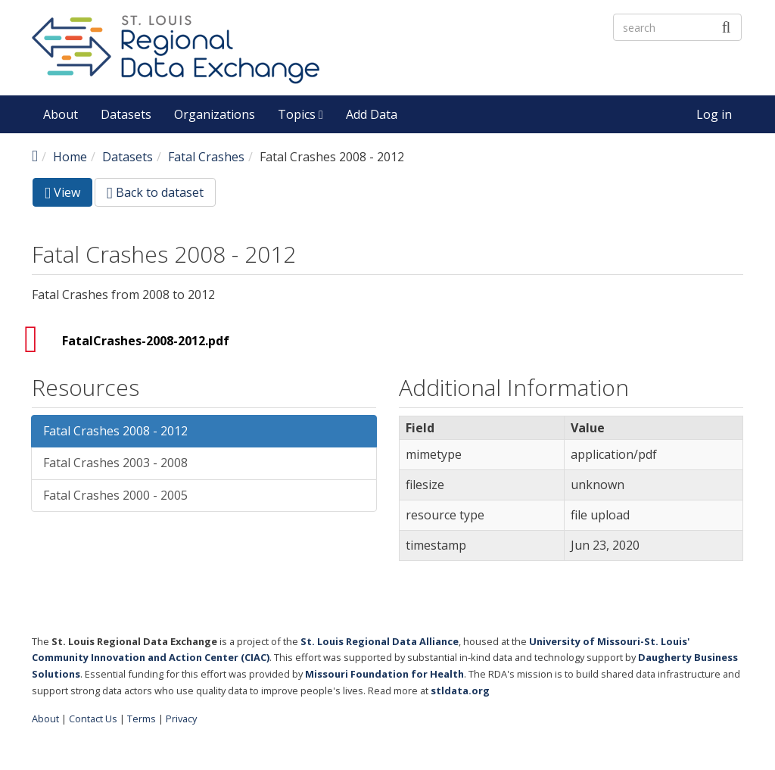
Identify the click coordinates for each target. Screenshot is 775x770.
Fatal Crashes (206, 156)
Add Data (371, 114)
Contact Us (93, 718)
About (60, 114)
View (68, 195)
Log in (714, 114)
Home (70, 156)
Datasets (126, 114)
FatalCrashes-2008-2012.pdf (145, 340)
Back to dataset (155, 192)
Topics (300, 114)
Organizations (214, 114)
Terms (141, 718)
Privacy (181, 718)
